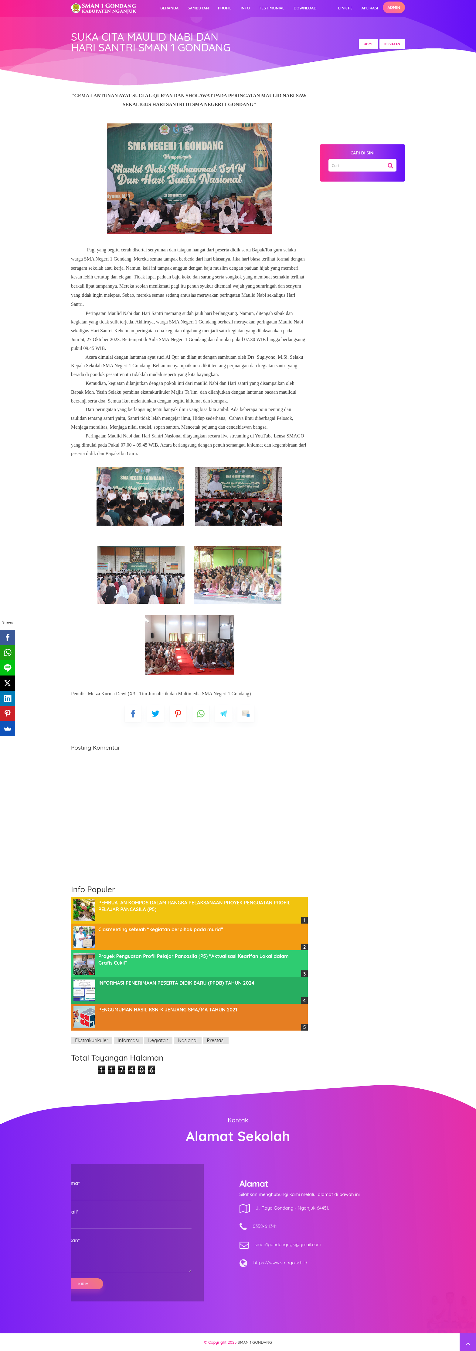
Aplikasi (369, 7)
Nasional (188, 1040)
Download (305, 7)
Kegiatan (158, 1040)
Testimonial (271, 7)
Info (245, 7)
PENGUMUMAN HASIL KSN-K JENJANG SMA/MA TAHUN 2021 (167, 1010)
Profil (225, 7)
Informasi (128, 1040)
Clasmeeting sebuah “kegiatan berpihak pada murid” (160, 929)
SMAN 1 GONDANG (255, 1342)
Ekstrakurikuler (91, 1040)
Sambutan (198, 7)
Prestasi (216, 1040)
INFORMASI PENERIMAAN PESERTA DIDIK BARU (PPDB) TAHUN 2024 (176, 983)
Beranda (169, 7)
